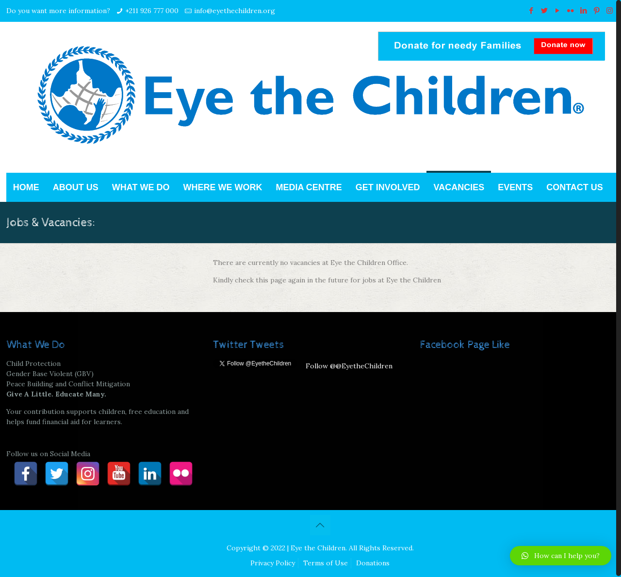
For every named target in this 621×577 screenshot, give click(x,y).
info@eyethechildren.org (234, 10)
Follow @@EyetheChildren (349, 366)
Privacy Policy (272, 563)
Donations (373, 563)
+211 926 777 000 (152, 10)
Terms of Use (325, 563)
